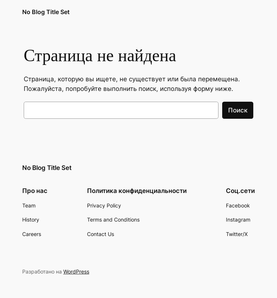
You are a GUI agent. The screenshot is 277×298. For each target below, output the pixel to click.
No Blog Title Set (46, 12)
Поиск (237, 110)
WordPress (76, 271)
